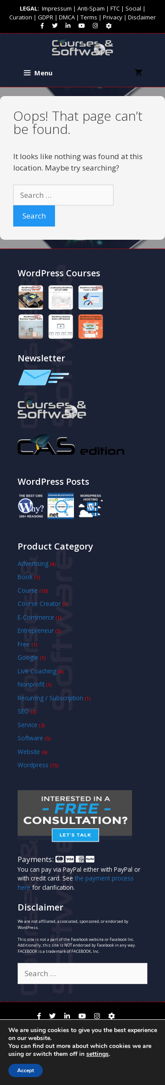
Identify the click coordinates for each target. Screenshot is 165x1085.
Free (24, 644)
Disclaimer (142, 17)
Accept (25, 1070)
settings (97, 1054)
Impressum (57, 8)
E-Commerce (36, 617)
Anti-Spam (91, 8)
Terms (89, 17)
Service (27, 725)
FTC (115, 8)
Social (133, 8)
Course (28, 590)
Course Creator (39, 603)
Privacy (112, 17)
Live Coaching (37, 671)
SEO (23, 711)
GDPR (45, 17)
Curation (20, 17)
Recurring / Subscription (50, 698)
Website (29, 751)
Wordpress (33, 765)
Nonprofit (31, 684)
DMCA (67, 17)
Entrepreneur (36, 630)
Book (25, 576)
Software (30, 738)
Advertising (33, 563)
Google (28, 657)
